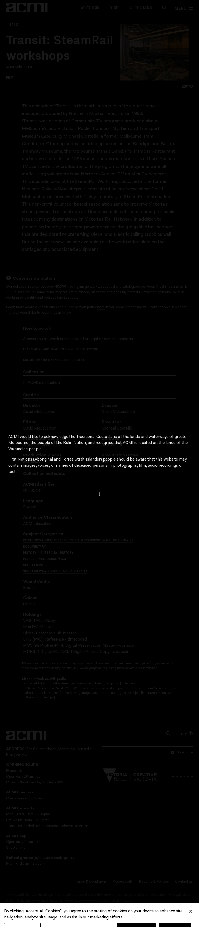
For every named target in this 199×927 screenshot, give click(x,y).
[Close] (190, 916)
